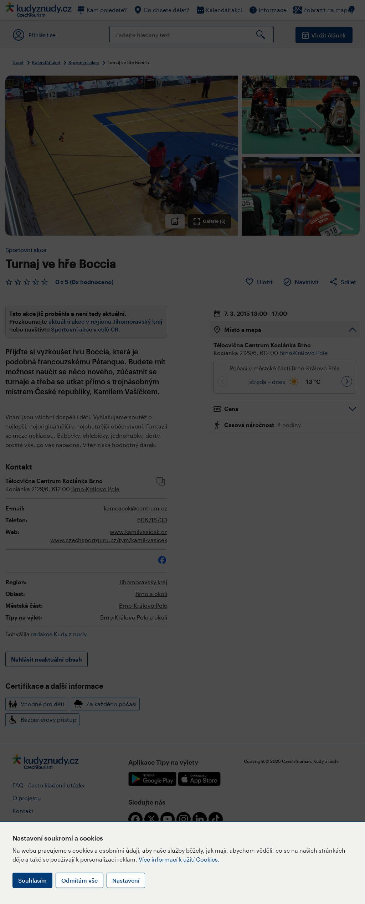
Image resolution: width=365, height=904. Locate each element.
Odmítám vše (79, 880)
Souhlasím (32, 880)
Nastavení (125, 880)
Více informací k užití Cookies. (179, 859)
